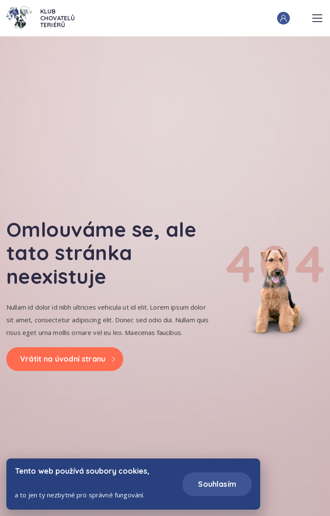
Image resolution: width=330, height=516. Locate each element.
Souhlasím (217, 484)
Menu (317, 15)
